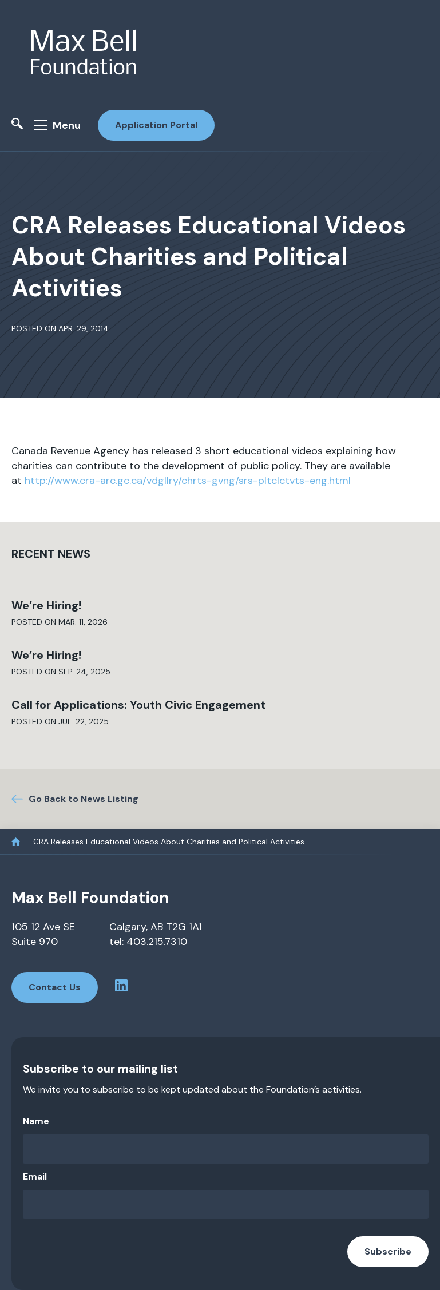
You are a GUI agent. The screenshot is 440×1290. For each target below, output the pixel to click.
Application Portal (156, 125)
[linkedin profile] (121, 987)
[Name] (226, 1149)
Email (35, 1176)
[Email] (226, 1204)
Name (36, 1121)
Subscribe (387, 1251)
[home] (15, 841)
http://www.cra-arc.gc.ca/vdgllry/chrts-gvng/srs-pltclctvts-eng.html (188, 480)
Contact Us (55, 987)
